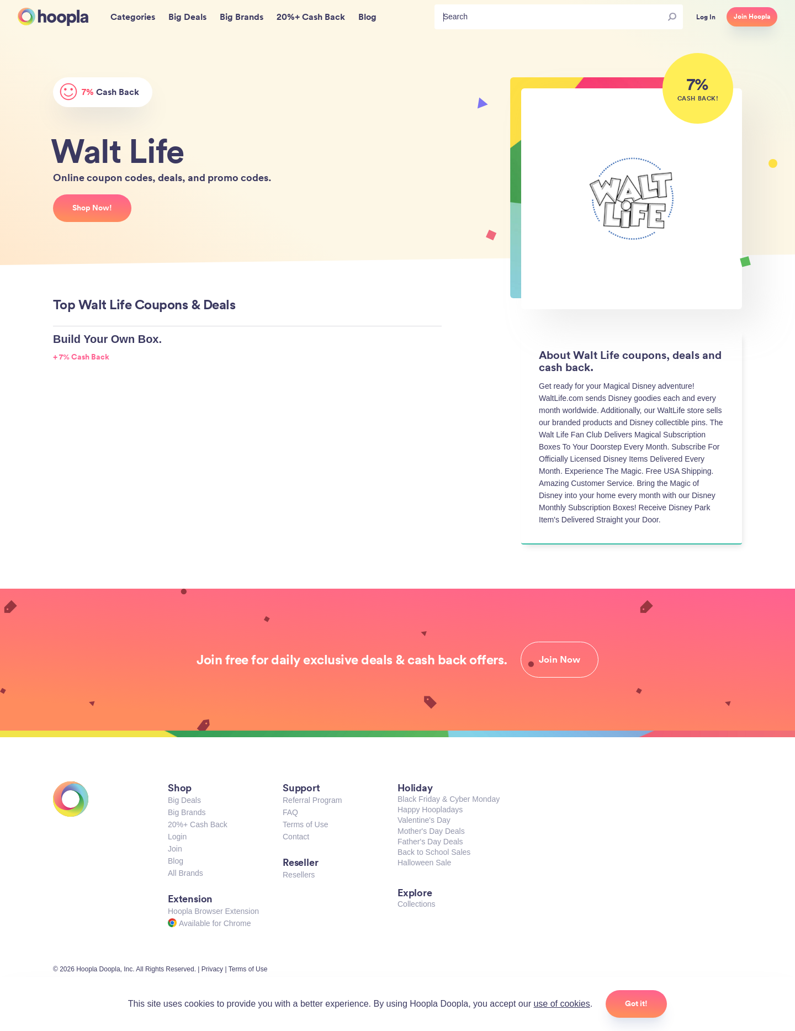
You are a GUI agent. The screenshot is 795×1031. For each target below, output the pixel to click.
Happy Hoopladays (430, 809)
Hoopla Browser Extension (213, 911)
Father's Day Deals (430, 841)
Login (177, 836)
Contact (296, 836)
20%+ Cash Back (197, 824)
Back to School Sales (434, 852)
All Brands (185, 873)
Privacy (212, 969)
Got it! (636, 1003)
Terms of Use (305, 824)
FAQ (290, 812)
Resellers (299, 874)
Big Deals (184, 800)
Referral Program (312, 800)
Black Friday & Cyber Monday (449, 799)
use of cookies (561, 1003)
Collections (416, 904)
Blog (175, 860)
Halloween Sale (424, 862)
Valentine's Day (424, 820)
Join (175, 848)
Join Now (559, 659)
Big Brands (186, 812)
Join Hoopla (752, 17)
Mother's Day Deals (431, 831)
